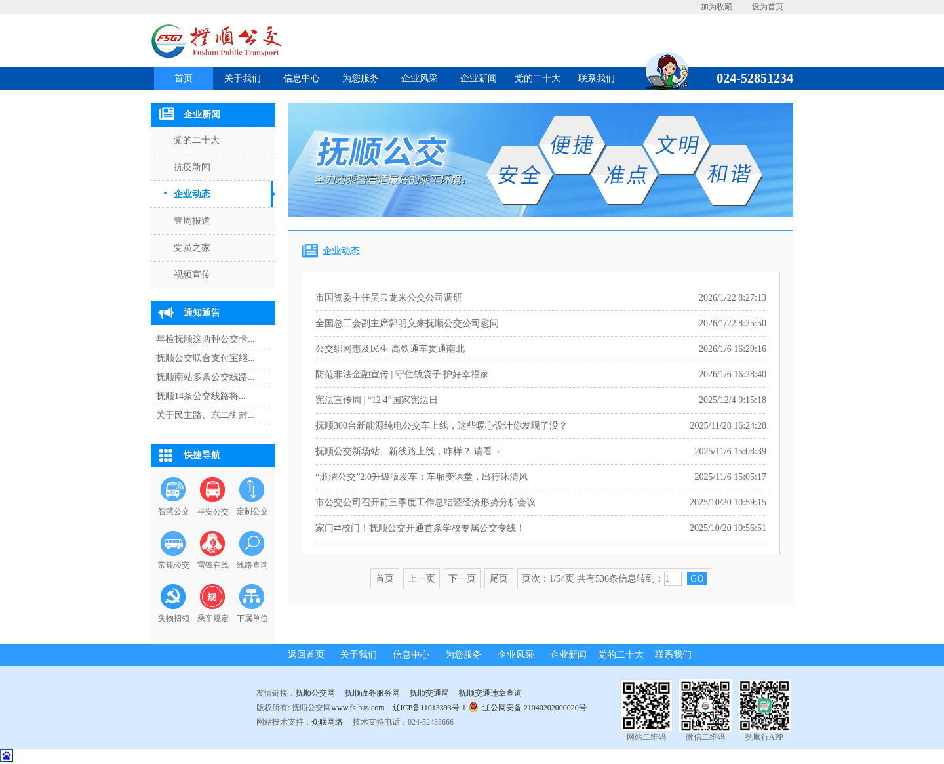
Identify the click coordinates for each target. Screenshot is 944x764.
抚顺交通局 (429, 693)
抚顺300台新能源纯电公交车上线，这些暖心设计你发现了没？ (441, 426)
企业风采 (419, 78)
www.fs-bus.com (357, 707)
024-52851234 (750, 78)
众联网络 (327, 722)
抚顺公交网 (315, 693)
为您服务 (360, 78)
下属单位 (252, 618)
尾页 (499, 579)
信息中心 (301, 78)
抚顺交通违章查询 (490, 693)
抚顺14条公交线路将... (201, 396)
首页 (183, 78)
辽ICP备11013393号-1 (429, 707)
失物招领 (173, 618)
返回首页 (306, 655)
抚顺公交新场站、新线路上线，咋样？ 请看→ (408, 451)
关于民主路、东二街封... (205, 415)
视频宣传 (192, 275)
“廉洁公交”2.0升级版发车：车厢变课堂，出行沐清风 (421, 477)
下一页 (462, 579)
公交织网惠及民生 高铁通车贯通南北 (390, 349)
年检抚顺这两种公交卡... (205, 339)
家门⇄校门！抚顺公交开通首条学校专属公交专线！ (420, 528)
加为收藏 (716, 6)
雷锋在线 (213, 565)
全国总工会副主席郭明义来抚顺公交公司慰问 (407, 323)
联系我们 (596, 78)
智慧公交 (173, 511)
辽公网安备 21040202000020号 (527, 706)
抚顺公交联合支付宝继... (205, 358)
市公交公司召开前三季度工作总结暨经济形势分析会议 (425, 502)
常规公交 (173, 565)
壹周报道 (192, 221)
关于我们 (242, 78)
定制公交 (252, 511)
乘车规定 (213, 618)
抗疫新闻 (192, 167)
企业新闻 (478, 78)
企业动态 (192, 194)
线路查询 (252, 565)
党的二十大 (537, 78)
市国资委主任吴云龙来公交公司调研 (388, 298)
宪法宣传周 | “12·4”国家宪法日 (376, 400)
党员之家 (192, 248)
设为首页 (767, 6)
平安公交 (213, 512)
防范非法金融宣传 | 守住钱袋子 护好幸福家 (402, 374)
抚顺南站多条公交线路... (205, 377)
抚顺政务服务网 (372, 693)
